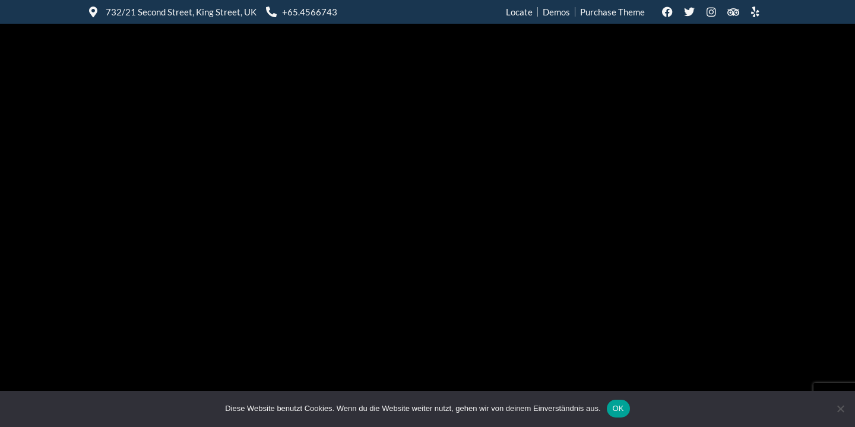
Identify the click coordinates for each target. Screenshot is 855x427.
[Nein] (840, 409)
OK (618, 408)
